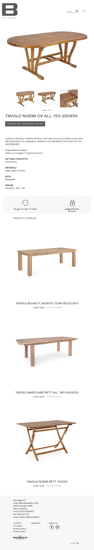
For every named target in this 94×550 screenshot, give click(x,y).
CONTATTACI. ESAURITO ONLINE (25, 124)
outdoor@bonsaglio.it (29, 517)
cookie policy (19, 531)
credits (74, 543)
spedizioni (35, 523)
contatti (17, 523)
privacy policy (19, 529)
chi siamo (17, 526)
